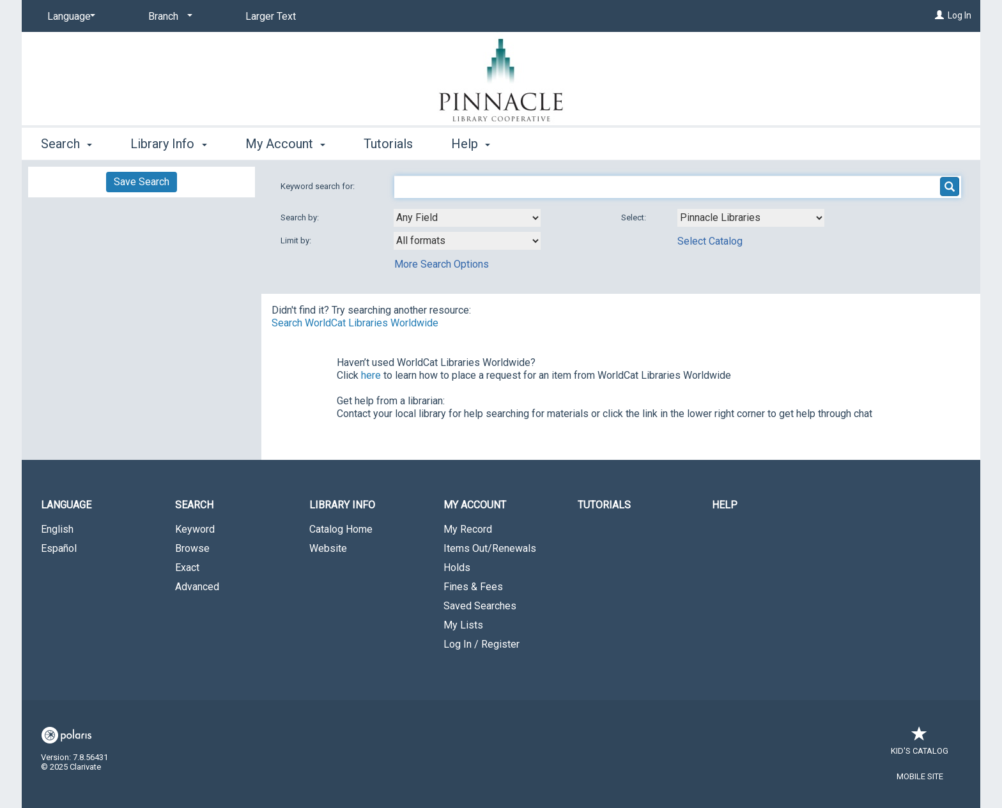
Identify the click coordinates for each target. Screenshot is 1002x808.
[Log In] (939, 15)
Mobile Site (920, 776)
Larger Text (270, 16)
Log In (959, 15)
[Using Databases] (750, 218)
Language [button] (66, 505)
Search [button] (66, 143)
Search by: (301, 217)
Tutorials (388, 143)
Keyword (195, 529)
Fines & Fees (473, 587)
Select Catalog (710, 241)
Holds (456, 567)
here (371, 375)
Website (328, 548)
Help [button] (470, 143)
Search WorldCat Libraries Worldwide (355, 323)
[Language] (69, 16)
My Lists (463, 625)
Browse (192, 548)
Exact (187, 567)
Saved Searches (479, 606)
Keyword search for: (319, 186)
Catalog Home (341, 529)
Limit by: (297, 240)
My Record (467, 529)
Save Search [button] (141, 182)
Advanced (197, 587)
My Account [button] (285, 143)
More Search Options (441, 264)
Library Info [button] (168, 143)
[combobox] (467, 218)
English (57, 529)
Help (724, 505)
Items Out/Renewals (489, 548)
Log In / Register (481, 644)
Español (59, 548)
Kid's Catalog (919, 744)
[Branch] (168, 16)
